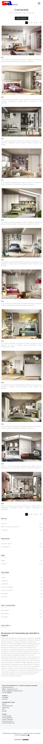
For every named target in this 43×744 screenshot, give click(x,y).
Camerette (30, 13)
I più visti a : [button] (6, 625)
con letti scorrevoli (21, 590)
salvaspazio (21, 594)
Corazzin (21, 524)
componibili (21, 584)
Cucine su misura (7, 721)
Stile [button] (3, 555)
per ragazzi (21, 617)
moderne (21, 564)
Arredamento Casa (20, 13)
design (21, 561)
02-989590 (8, 692)
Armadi (4, 711)
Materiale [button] (5, 538)
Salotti (4, 704)
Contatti (4, 699)
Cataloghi (5, 697)
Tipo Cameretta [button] (8, 605)
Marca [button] (4, 518)
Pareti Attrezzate (7, 706)
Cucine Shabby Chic (8, 723)
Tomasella (21, 530)
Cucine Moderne (7, 718)
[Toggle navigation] (39, 3)
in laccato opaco (21, 544)
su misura (21, 597)
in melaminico (21, 547)
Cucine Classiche (7, 719)
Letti (3, 709)
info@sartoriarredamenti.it (14, 691)
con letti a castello (21, 587)
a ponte (21, 578)
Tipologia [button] (5, 572)
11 (40, 22)
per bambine (21, 611)
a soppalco (21, 581)
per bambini (21, 614)
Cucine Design (6, 716)
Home (10, 13)
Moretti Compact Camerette (21, 527)
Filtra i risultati (21, 18)
